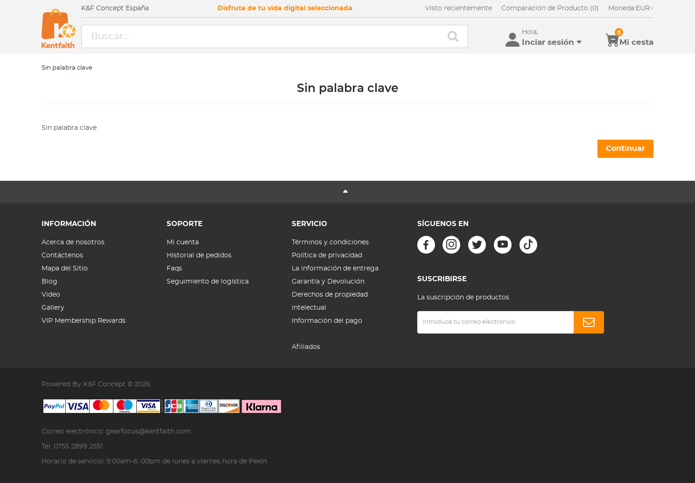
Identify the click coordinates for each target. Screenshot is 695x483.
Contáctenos (62, 255)
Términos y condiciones (330, 242)
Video (51, 294)
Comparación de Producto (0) (550, 8)
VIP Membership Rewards (84, 321)
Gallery (53, 308)
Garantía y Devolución (328, 281)
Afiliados (306, 347)
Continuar (625, 148)
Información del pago (327, 321)
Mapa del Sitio (65, 268)
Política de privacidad (327, 255)
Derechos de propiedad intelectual (330, 301)
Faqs (174, 268)
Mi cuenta (183, 242)
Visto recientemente (458, 8)
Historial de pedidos (199, 255)
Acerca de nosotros (73, 242)
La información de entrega (335, 268)
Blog (49, 281)
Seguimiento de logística (208, 281)
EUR (630, 8)
